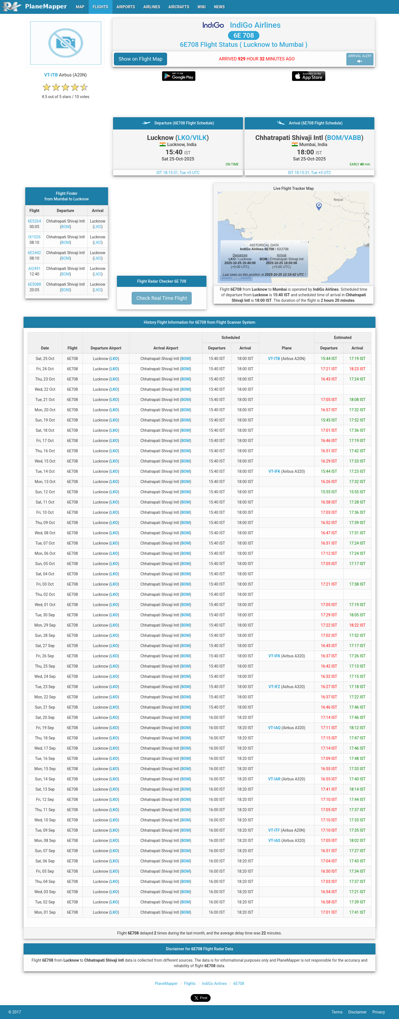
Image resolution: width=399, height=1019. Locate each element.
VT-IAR (274, 779)
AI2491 (34, 268)
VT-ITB (51, 75)
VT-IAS (274, 840)
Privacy (381, 1012)
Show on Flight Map (140, 59)
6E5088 (34, 284)
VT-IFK (274, 471)
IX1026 (34, 237)
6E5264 (34, 221)
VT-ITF (274, 830)
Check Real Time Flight (161, 298)
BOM (65, 226)
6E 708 (243, 35)
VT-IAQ (274, 728)
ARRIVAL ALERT (360, 59)
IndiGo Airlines (255, 25)
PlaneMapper (166, 983)
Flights (190, 983)
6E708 (238, 983)
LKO (97, 226)
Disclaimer (360, 1012)
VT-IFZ (274, 687)
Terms (340, 1012)
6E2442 (34, 253)
